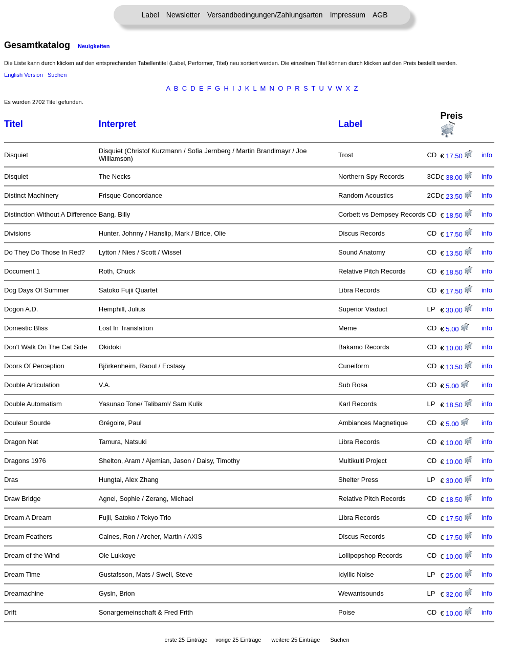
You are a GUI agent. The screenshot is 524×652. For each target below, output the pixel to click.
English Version (23, 75)
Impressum (347, 15)
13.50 (459, 253)
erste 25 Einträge (185, 640)
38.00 (459, 177)
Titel (13, 124)
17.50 (459, 156)
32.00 (459, 594)
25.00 (459, 575)
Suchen (57, 75)
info (487, 155)
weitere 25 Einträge (295, 640)
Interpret (117, 124)
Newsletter (183, 15)
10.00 (459, 348)
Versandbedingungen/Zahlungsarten (265, 15)
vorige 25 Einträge (238, 640)
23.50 (459, 196)
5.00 (457, 329)
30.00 (459, 310)
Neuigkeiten (94, 46)
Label (150, 15)
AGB (380, 15)
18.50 (459, 215)
